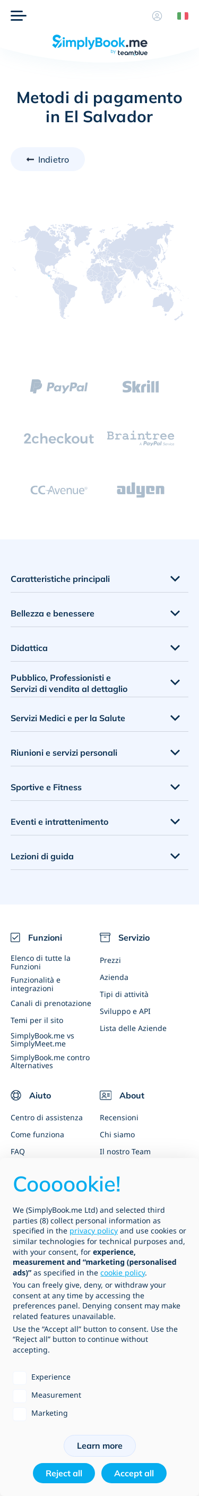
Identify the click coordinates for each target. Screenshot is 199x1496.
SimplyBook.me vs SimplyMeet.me (42, 1039)
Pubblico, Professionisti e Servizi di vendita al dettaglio (69, 683)
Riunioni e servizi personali (64, 752)
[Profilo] (157, 16)
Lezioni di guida (42, 856)
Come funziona (37, 1134)
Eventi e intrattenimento (59, 821)
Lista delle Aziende (133, 1028)
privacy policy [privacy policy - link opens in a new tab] (94, 1230)
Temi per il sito (37, 1020)
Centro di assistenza (47, 1117)
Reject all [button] (64, 1473)
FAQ (18, 1151)
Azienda (114, 977)
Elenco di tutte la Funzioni (41, 962)
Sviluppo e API (125, 1011)
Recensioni (119, 1117)
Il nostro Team (125, 1151)
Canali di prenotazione (51, 1003)
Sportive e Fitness (46, 787)
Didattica (29, 648)
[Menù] (19, 16)
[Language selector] (178, 16)
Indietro (53, 159)
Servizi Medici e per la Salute (68, 718)
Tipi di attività (124, 994)
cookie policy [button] (122, 1272)
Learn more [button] (100, 1445)
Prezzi (110, 960)
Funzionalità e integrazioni (35, 984)
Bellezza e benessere (52, 613)
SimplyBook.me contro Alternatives (50, 1061)
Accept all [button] (134, 1473)
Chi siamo (117, 1134)
